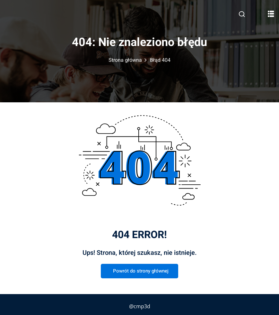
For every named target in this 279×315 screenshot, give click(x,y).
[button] (271, 13)
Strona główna (125, 60)
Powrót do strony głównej (139, 271)
